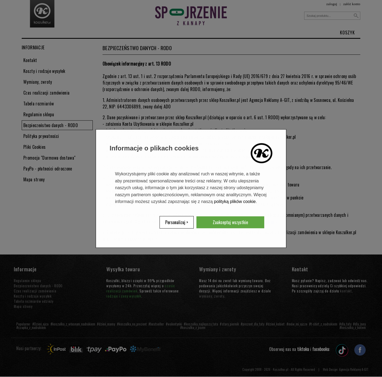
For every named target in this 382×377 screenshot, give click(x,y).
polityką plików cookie (235, 201)
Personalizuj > (176, 222)
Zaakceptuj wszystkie (230, 222)
